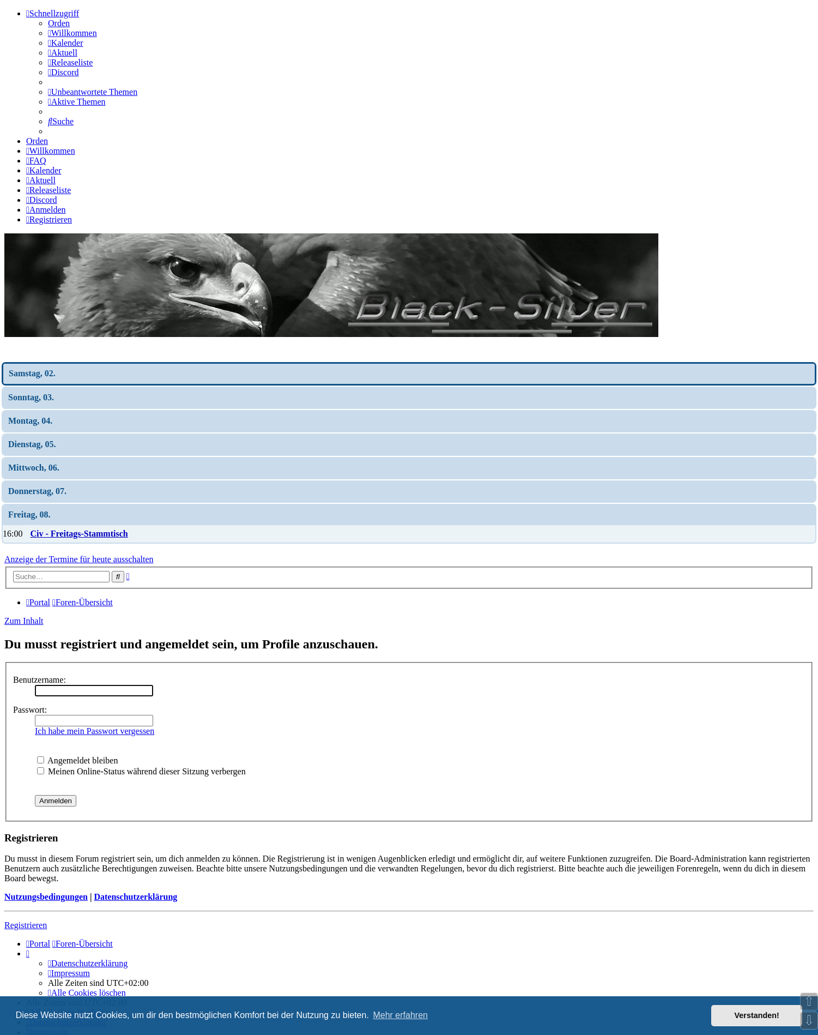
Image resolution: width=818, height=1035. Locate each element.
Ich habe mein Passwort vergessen (94, 731)
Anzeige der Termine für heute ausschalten (79, 559)
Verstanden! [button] (757, 1015)
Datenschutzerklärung (135, 896)
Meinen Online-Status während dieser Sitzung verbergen (141, 771)
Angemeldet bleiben (77, 760)
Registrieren (25, 925)
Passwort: (30, 709)
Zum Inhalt (24, 620)
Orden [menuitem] (59, 23)
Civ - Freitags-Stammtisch (79, 533)
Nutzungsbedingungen (46, 896)
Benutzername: (39, 679)
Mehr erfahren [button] (400, 1015)
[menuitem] (72, 33)
